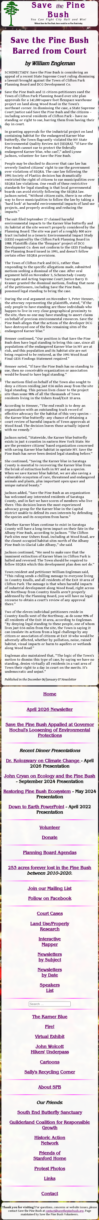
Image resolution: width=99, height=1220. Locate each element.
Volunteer (49, 827)
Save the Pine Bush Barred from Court (50, 45)
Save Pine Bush (59, 9)
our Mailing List (54, 888)
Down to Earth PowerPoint (36, 806)
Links (49, 1178)
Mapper (50, 944)
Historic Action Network (49, 1140)
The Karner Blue (49, 1016)
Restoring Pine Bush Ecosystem (37, 791)
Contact (49, 1193)
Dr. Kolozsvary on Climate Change (43, 760)
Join (32, 888)
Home (49, 694)
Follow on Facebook (49, 898)
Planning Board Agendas (49, 852)
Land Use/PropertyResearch (49, 926)
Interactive (50, 939)
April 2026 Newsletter (50, 709)
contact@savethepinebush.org (65, 1211)
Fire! (49, 1026)
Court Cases (50, 913)
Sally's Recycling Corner (49, 1072)
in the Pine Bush (64, 867)
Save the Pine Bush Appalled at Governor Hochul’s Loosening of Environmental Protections (49, 730)
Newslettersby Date (50, 972)
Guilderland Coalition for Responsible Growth (49, 1125)
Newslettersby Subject (50, 957)
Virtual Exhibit (49, 1036)
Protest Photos (49, 1168)
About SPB (49, 1087)
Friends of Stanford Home (49, 1155)
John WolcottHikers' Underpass (50, 1049)
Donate (49, 837)
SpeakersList (50, 987)
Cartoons (49, 1062)
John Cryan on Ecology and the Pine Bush (49, 776)
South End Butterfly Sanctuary (49, 1112)
